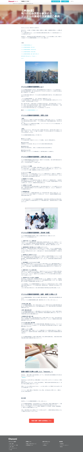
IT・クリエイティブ (13, 448)
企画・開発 (11, 443)
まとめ (22, 58)
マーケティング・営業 (13, 445)
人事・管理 (11, 446)
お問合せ (45, 445)
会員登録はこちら (29, 445)
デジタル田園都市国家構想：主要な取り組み (28, 49)
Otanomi (23, 377)
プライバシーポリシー (64, 445)
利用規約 (62, 443)
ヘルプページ (45, 443)
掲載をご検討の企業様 (56, 1)
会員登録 (65, 1)
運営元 (61, 446)
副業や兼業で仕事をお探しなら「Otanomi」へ (29, 56)
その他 (10, 449)
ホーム (10, 3)
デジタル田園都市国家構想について (31, 110)
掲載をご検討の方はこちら (31, 443)
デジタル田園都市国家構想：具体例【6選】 (28, 51)
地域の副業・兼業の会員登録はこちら (41, 420)
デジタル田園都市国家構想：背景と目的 (28, 47)
